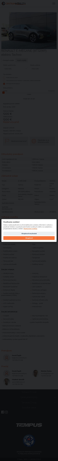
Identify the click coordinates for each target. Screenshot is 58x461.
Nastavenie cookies (30, 228)
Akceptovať (29, 238)
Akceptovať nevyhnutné (29, 233)
